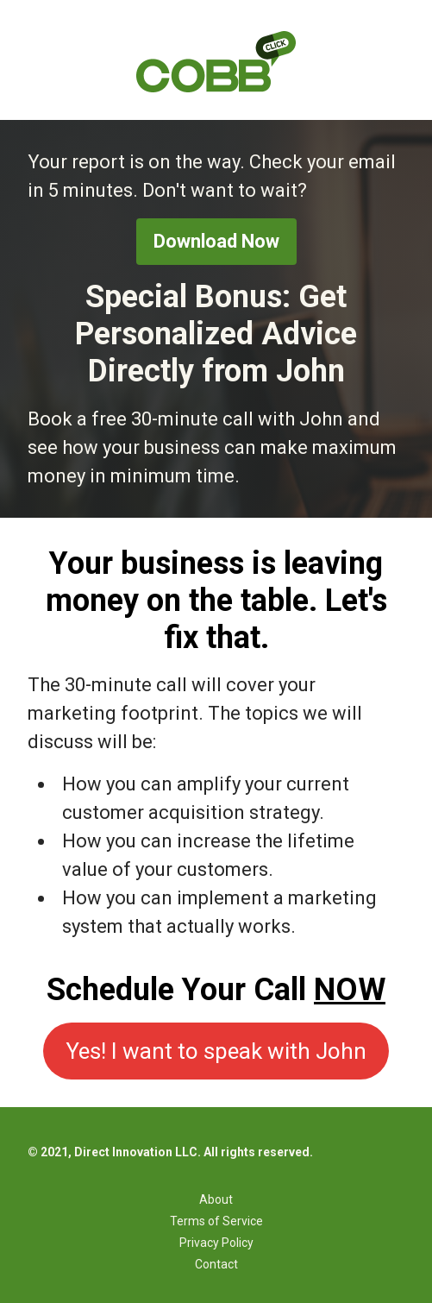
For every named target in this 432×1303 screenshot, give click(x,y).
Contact (216, 1264)
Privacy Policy (216, 1242)
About (216, 1199)
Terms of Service (216, 1221)
